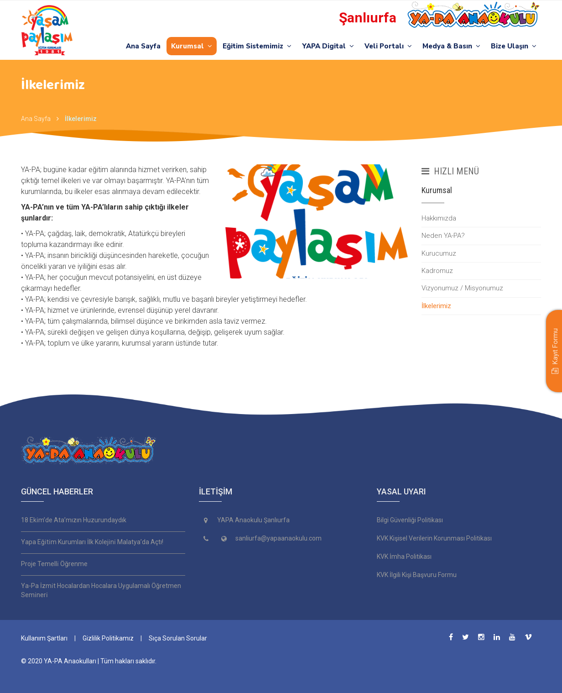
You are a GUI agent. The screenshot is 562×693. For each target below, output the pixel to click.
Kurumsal (191, 46)
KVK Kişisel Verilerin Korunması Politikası (434, 538)
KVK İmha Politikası (404, 556)
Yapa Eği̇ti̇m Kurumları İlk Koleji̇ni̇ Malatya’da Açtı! (92, 542)
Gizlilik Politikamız (108, 638)
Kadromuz (437, 271)
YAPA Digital (328, 46)
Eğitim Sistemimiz (257, 46)
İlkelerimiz (81, 118)
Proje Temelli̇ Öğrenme (54, 563)
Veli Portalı (388, 46)
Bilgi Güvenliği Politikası (410, 520)
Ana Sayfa (143, 46)
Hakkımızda (439, 218)
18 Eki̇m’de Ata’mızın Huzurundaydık (73, 520)
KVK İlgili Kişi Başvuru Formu (417, 574)
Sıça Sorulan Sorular (178, 638)
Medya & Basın (451, 46)
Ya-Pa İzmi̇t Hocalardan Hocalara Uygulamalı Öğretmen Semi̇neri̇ (101, 590)
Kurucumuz (439, 253)
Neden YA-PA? (443, 235)
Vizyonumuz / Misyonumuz (462, 288)
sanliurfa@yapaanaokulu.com (278, 538)
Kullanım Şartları (44, 638)
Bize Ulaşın (513, 46)
